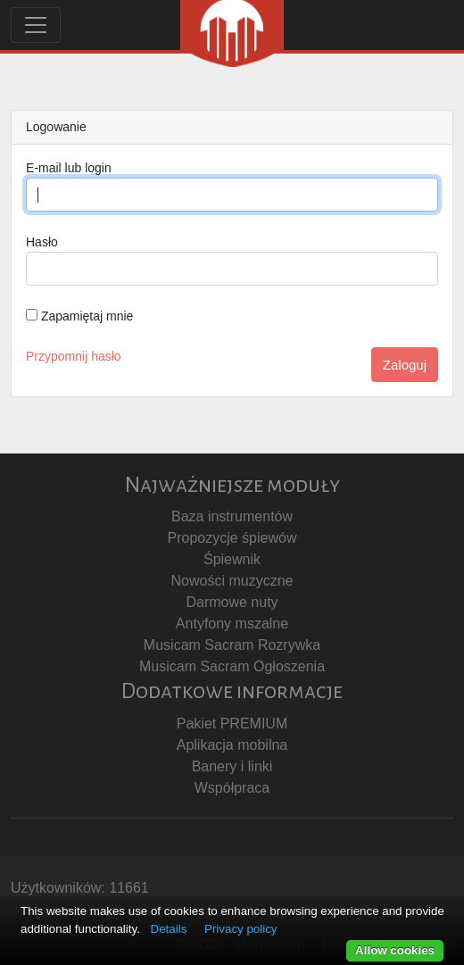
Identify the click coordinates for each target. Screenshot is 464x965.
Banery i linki (232, 766)
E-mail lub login (69, 168)
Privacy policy (240, 929)
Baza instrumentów (232, 516)
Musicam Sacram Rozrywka (232, 645)
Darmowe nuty (232, 602)
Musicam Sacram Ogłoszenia (232, 666)
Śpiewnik (232, 559)
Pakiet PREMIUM (232, 723)
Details (169, 929)
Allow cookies (395, 950)
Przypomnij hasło (73, 356)
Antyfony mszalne (232, 623)
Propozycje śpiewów (232, 537)
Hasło (42, 242)
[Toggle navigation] (36, 25)
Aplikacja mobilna (232, 745)
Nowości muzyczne (232, 580)
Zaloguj (405, 364)
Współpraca (232, 787)
